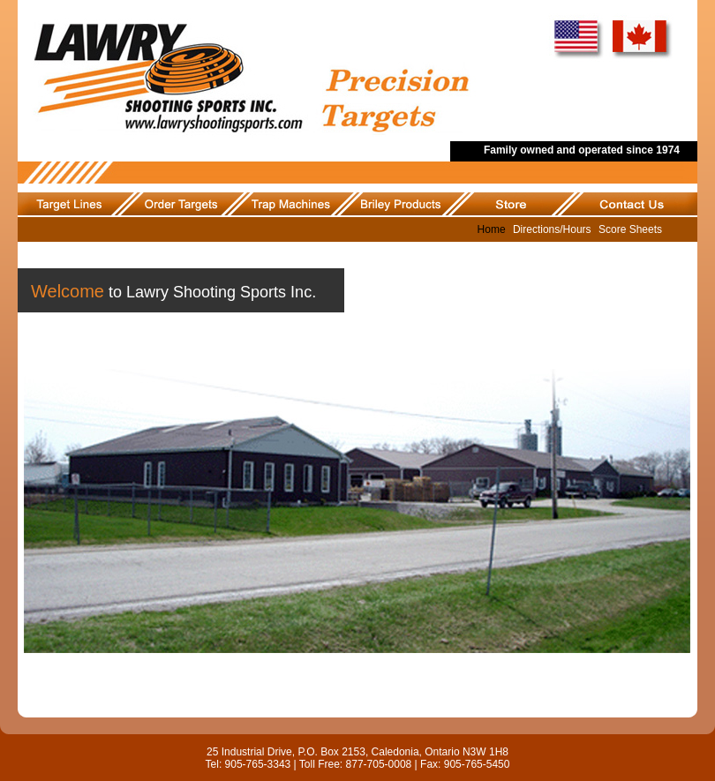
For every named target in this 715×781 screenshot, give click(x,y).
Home (492, 229)
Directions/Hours (552, 229)
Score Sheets (630, 229)
